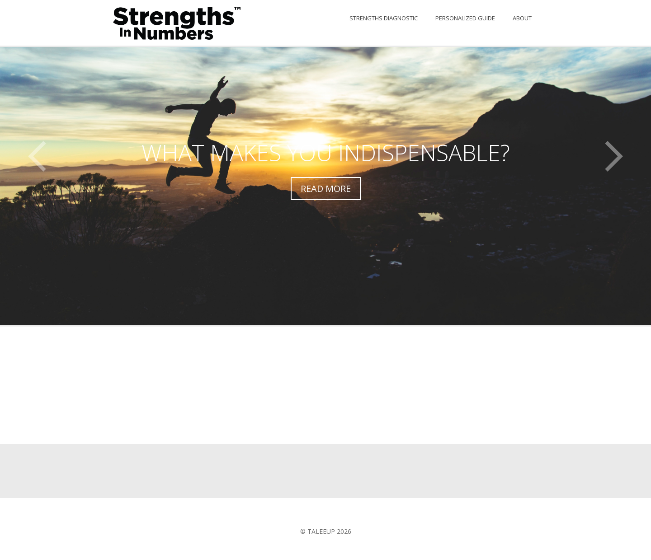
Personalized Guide (465, 18)
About (522, 18)
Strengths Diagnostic (383, 18)
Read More (326, 188)
